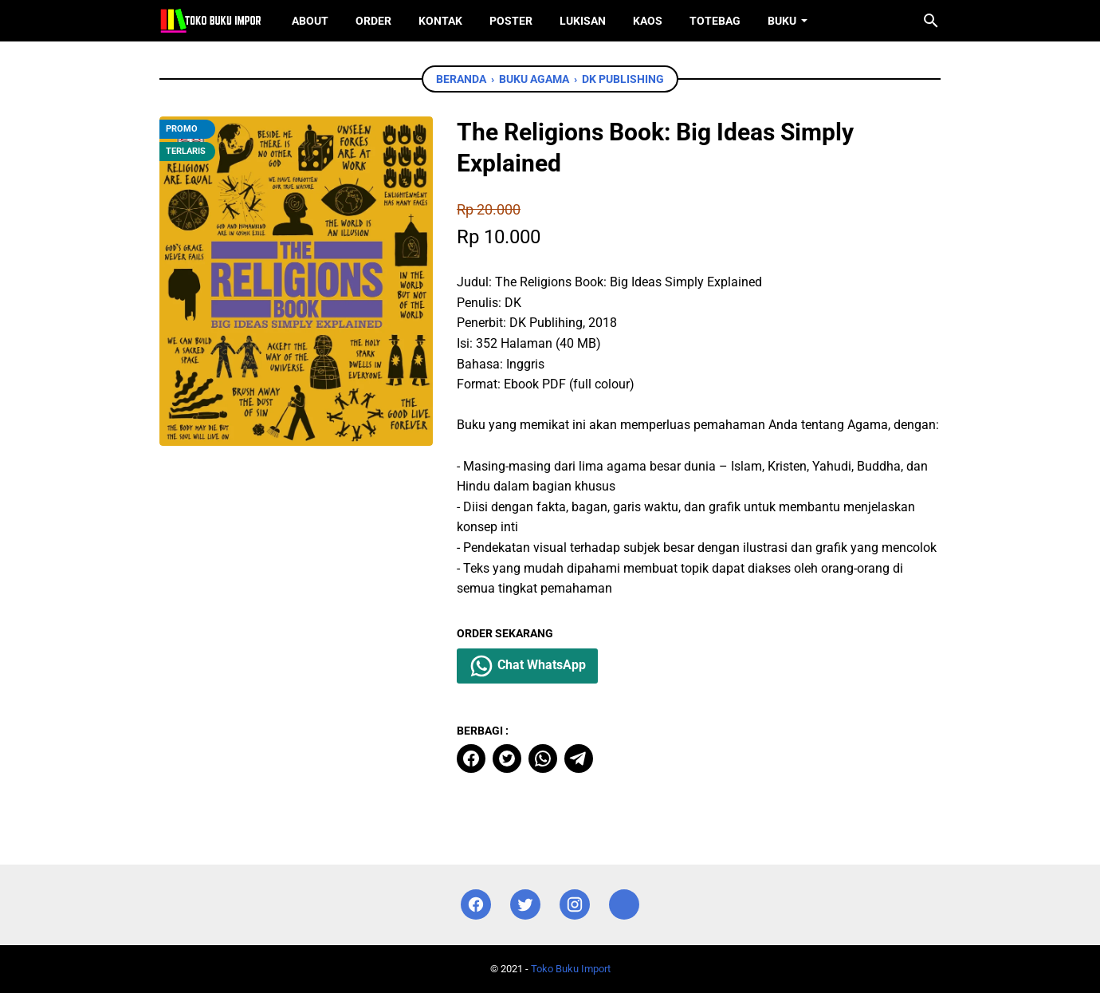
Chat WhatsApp (527, 666)
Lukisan (583, 20)
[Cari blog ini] (931, 20)
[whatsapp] (542, 758)
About (310, 20)
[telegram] (578, 758)
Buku (782, 20)
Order (373, 20)
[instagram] (575, 904)
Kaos (647, 20)
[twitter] (507, 758)
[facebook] (471, 758)
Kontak (440, 20)
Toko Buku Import (571, 969)
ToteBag (715, 20)
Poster (510, 20)
